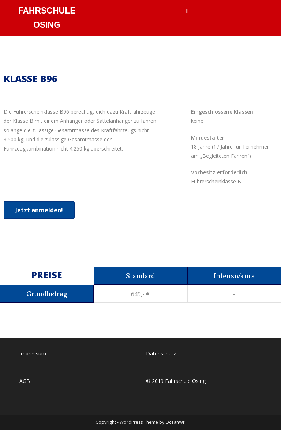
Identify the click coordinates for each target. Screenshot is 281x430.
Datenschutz (161, 353)
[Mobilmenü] (187, 11)
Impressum (32, 353)
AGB (24, 380)
